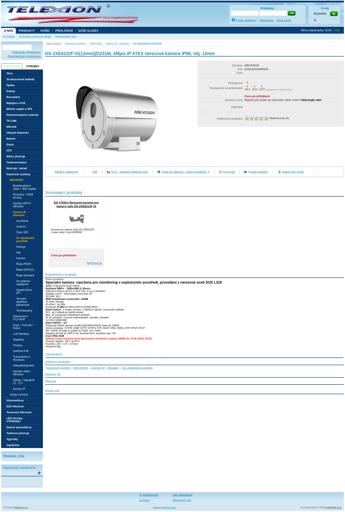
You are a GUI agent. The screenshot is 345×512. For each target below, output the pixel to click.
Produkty (27, 30)
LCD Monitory (21, 333)
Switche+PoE (21, 351)
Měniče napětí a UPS (19, 109)
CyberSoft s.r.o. (333, 507)
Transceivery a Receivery (21, 358)
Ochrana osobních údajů (35, 36)
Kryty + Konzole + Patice (23, 327)
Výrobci (32, 66)
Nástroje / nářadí (16, 168)
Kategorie (11, 66)
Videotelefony (15, 400)
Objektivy (18, 339)
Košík (45, 30)
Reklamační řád (65, 36)
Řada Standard (25, 275)
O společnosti (148, 495)
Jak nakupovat (182, 495)
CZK (337, 30)
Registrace (266, 20)
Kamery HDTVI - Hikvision (22, 205)
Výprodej (12, 439)
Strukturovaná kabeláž (20, 79)
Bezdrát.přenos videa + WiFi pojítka (24, 187)
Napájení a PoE (16, 103)
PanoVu (21, 258)
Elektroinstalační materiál (22, 115)
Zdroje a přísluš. (19, 394)
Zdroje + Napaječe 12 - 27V (24, 382)
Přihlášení (64, 30)
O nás (8, 30)
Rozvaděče (13, 97)
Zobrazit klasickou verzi (164, 507)
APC (9, 150)
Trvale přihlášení (246, 20)
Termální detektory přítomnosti (22, 301)
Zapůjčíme (12, 445)
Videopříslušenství (24, 365)
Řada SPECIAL (25, 269)
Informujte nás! (311, 100)
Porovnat (229, 171)
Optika (10, 85)
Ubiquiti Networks (17, 132)
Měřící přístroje (15, 156)
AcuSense (22, 220)
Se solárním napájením (23, 283)
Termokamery (24, 310)
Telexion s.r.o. (21, 507)
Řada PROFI (23, 264)
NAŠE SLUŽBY (88, 30)
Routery (17, 345)
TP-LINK (11, 120)
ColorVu (21, 226)
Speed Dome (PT (24, 291)
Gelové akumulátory (19, 427)
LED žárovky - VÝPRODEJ (15, 420)
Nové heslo (284, 20)
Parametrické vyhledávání (24, 56)
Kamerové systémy (58, 368)
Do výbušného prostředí (25, 240)
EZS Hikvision (15, 406)
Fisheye (21, 246)
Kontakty (9, 36)
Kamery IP (19, 388)
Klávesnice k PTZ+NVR (20, 318)
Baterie (10, 138)
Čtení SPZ (22, 232)
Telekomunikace (16, 162)
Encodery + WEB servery (23, 196)
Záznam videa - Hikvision (22, 373)
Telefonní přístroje (17, 433)
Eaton (10, 144)
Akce (9, 73)
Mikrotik (11, 126)
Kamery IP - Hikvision (105, 368)
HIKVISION (80, 368)
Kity (18, 252)
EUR (328, 30)
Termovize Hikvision (19, 412)
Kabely (10, 91)
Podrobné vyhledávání (26, 52)
